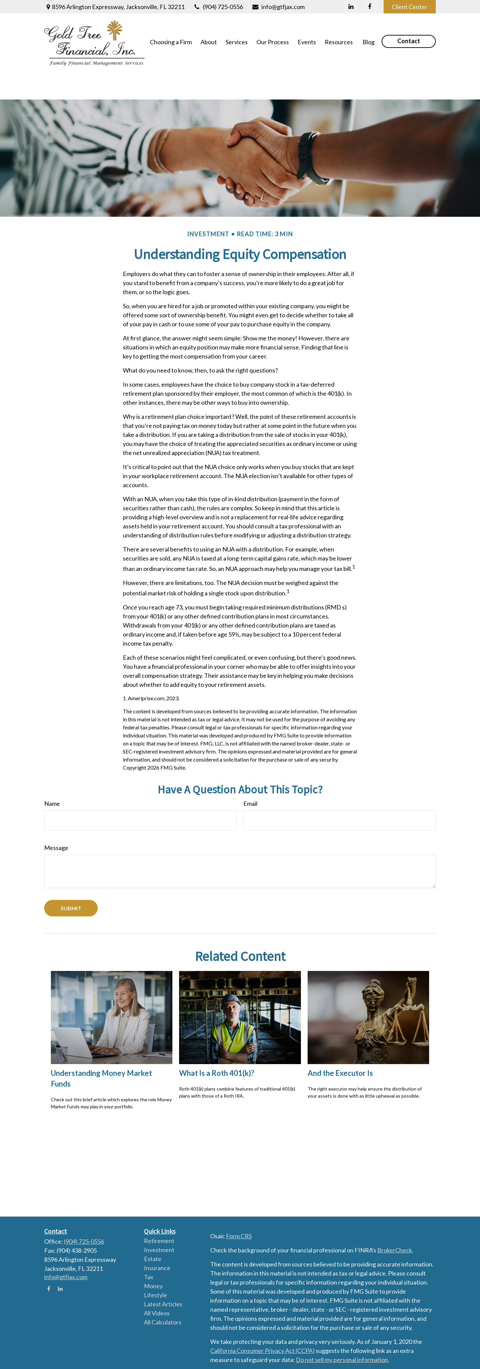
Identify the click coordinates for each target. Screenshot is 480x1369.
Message (56, 817)
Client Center (409, 6)
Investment (159, 1249)
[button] (170, 41)
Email (250, 773)
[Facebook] (369, 6)
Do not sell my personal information (342, 1359)
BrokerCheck (394, 1250)
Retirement (159, 1240)
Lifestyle (155, 1295)
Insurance (157, 1268)
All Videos (157, 1313)
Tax (148, 1277)
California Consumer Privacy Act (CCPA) (262, 1350)
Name (52, 773)
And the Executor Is (340, 1042)
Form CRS (239, 1236)
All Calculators (162, 1322)
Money (153, 1286)
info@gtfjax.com (278, 6)
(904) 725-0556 (218, 6)
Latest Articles (163, 1304)
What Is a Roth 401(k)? (216, 1042)
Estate (152, 1258)
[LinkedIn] (350, 6)
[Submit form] (71, 878)
